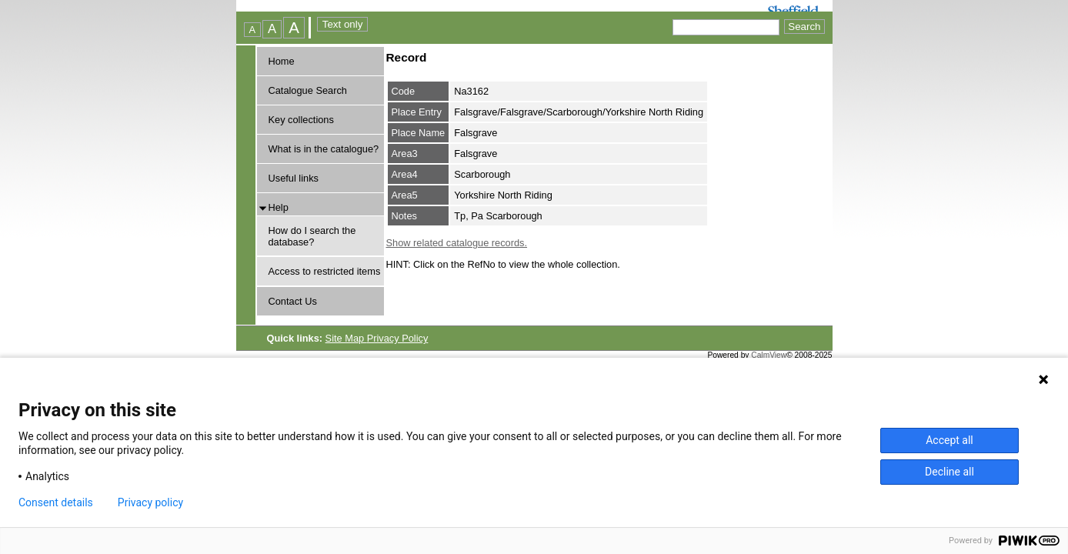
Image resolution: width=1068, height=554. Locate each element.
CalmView (768, 355)
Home (282, 61)
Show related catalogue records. (457, 243)
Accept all (949, 440)
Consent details (55, 502)
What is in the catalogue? (324, 149)
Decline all (949, 472)
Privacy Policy (398, 338)
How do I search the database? (312, 236)
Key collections (301, 119)
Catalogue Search (308, 90)
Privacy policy (150, 502)
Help (279, 207)
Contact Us (293, 301)
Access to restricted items (325, 271)
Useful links (294, 178)
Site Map (346, 338)
